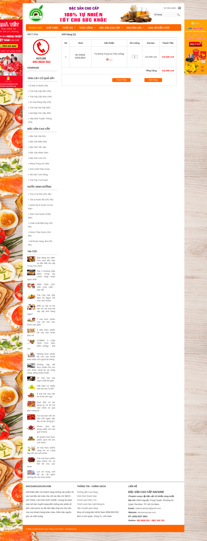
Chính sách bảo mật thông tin (90, 504)
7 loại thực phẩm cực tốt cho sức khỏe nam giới (41, 322)
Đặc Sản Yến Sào (37, 147)
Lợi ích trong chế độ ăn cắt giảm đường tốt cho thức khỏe (41, 474)
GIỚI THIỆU (52, 27)
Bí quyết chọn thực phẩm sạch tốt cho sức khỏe (46, 440)
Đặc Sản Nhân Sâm (38, 152)
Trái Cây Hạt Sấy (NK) (39, 107)
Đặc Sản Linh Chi (37, 158)
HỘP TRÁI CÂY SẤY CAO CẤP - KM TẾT (46, 287)
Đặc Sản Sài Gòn (37, 136)
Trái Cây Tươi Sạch (38, 180)
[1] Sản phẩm (170, 8)
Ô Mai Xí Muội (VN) (38, 85)
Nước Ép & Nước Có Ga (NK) (40, 207)
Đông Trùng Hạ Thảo (38, 163)
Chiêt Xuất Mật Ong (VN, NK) (40, 225)
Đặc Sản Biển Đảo (37, 141)
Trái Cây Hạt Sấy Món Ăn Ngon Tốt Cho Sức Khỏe (46, 298)
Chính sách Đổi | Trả (87, 500)
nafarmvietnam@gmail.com (148, 508)
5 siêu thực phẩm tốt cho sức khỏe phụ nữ (41, 333)
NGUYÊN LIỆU (135, 27)
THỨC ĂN (69, 27)
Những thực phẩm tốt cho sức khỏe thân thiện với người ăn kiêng (41, 357)
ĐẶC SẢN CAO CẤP (111, 27)
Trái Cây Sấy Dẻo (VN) (39, 91)
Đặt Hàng (153, 80)
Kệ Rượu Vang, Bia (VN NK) (40, 243)
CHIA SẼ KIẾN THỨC (159, 27)
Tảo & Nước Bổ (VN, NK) (40, 199)
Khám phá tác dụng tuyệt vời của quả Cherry (46, 429)
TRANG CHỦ (35, 27)
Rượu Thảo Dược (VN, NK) (39, 234)
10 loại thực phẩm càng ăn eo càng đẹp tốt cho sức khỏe (41, 450)
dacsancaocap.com (147, 512)
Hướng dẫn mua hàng (87, 492)
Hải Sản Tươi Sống (38, 174)
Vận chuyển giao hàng (87, 508)
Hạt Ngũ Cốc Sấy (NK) (39, 113)
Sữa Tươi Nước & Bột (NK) (39, 216)
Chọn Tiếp (121, 80)
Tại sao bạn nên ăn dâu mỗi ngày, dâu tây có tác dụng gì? (46, 418)
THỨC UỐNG (87, 27)
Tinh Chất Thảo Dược (39, 169)
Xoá (109, 60)
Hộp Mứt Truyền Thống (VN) (40, 120)
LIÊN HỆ (33, 34)
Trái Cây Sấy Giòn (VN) (40, 96)
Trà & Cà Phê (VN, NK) (39, 194)
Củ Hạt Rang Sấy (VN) (39, 102)
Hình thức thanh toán (87, 496)
